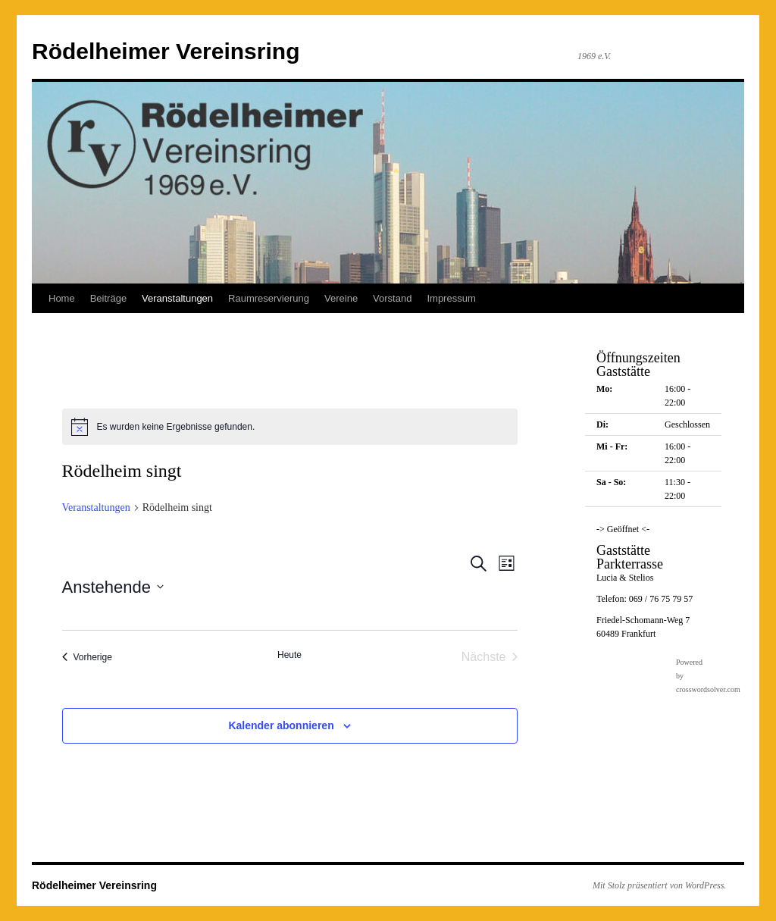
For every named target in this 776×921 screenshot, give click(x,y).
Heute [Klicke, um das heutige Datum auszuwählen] (289, 655)
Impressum (451, 298)
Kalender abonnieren (280, 725)
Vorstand (392, 298)
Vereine (341, 298)
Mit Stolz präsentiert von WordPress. (659, 885)
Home (61, 298)
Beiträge (108, 298)
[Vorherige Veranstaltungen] (87, 657)
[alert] (290, 427)
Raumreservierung (268, 298)
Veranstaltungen (177, 298)
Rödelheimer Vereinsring (165, 51)
